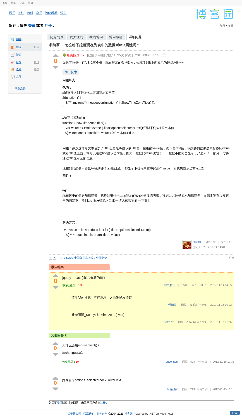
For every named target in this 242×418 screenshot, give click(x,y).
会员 (22, 3)
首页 (5, 3)
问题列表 (57, 37)
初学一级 (210, 242)
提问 (36, 47)
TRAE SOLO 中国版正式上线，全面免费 (82, 257)
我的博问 (96, 37)
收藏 (19, 69)
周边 (30, 3)
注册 (48, 26)
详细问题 (135, 37)
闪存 (19, 39)
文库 (19, 76)
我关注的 (76, 37)
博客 (19, 54)
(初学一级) (199, 304)
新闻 (13, 3)
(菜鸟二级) (202, 389)
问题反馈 (20, 88)
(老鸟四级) (199, 322)
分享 (231, 257)
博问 (19, 47)
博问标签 (116, 37)
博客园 (129, 413)
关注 (21, 13)
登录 (31, 26)
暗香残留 (172, 389)
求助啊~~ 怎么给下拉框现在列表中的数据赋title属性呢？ (94, 45)
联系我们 (88, 413)
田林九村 (167, 285)
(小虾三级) (202, 361)
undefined (172, 361)
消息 (63, 13)
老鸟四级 (182, 285)
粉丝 (30, 13)
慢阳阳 (197, 242)
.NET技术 (70, 72)
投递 (36, 62)
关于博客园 (74, 413)
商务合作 (101, 413)
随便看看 (51, 13)
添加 (36, 69)
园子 (12, 13)
